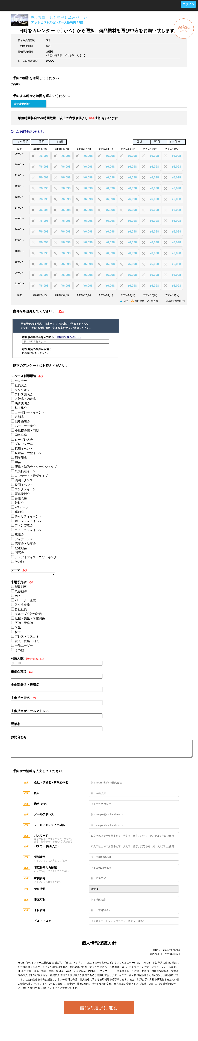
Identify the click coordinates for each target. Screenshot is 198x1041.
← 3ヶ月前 (21, 141)
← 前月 (40, 141)
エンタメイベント (27, 489)
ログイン (188, 4)
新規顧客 (21, 587)
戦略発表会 (22, 421)
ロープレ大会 (24, 439)
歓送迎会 (21, 548)
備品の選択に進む (99, 1011)
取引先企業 (22, 605)
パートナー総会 (25, 426)
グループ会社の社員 (28, 614)
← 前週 (58, 141)
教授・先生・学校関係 (30, 618)
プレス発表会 (24, 394)
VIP (17, 596)
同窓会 (19, 552)
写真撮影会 (22, 494)
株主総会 (21, 408)
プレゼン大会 (24, 444)
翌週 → (141, 141)
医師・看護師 (24, 623)
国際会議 (21, 435)
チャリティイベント (28, 516)
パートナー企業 (25, 600)
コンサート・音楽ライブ (31, 475)
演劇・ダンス (24, 480)
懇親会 (19, 534)
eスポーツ (21, 507)
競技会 (19, 503)
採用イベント (24, 448)
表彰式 (19, 417)
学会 (18, 462)
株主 (18, 632)
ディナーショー (25, 539)
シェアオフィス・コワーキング (36, 557)
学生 (18, 627)
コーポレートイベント (30, 412)
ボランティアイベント (30, 521)
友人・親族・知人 (27, 641)
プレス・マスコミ (27, 636)
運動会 (19, 512)
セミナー (21, 380)
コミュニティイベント (30, 530)
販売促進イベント (27, 471)
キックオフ (22, 389)
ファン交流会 (24, 525)
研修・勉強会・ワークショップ (36, 466)
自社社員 (21, 609)
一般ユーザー (24, 645)
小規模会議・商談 (27, 430)
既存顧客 (21, 591)
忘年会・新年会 (25, 543)
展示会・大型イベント (30, 453)
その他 (19, 561)
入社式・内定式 (25, 399)
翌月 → (159, 141)
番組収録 (21, 498)
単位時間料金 (21, 103)
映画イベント (24, 485)
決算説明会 (22, 403)
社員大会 (21, 385)
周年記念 (21, 457)
